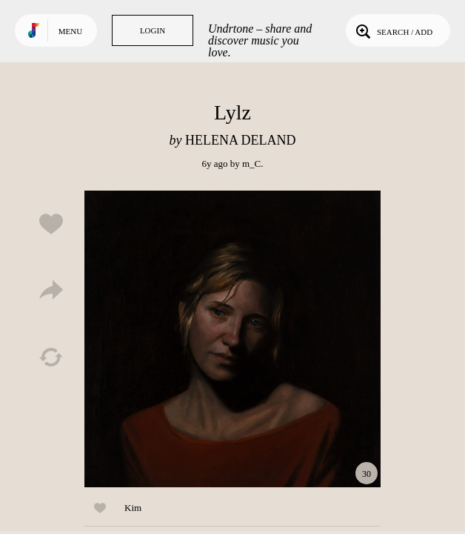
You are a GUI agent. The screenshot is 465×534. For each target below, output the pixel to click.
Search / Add (392, 30)
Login (152, 30)
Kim (132, 507)
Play (232, 339)
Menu (70, 31)
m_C (251, 163)
